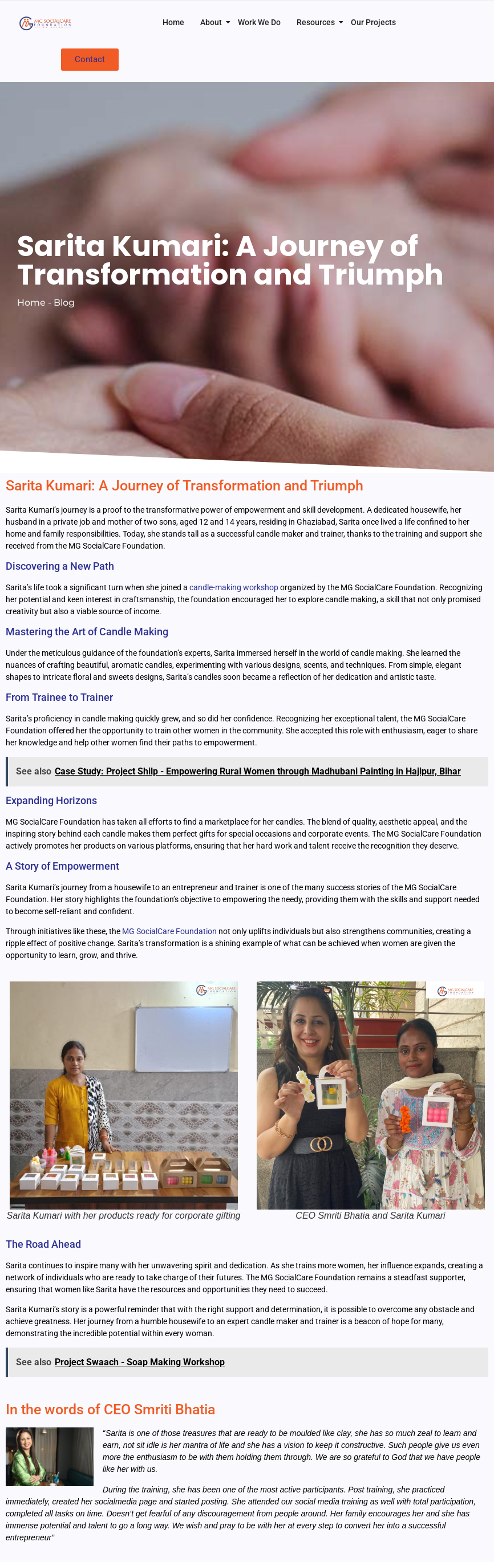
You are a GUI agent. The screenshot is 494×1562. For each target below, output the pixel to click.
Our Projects (373, 22)
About (213, 22)
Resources (318, 22)
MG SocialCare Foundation (169, 931)
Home (173, 22)
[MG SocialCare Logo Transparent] (46, 23)
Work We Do (259, 22)
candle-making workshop (233, 587)
